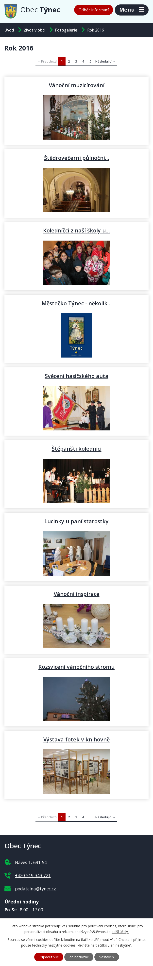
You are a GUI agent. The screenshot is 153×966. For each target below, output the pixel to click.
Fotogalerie (66, 30)
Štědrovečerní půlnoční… (76, 157)
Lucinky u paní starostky (76, 521)
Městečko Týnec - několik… (77, 303)
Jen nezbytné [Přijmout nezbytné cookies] (78, 957)
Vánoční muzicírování (76, 85)
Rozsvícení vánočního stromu (76, 666)
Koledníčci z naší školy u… (76, 230)
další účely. (120, 931)
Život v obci (34, 30)
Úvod (9, 30)
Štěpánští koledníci (77, 448)
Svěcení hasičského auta (76, 375)
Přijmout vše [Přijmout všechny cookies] (48, 957)
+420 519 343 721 (33, 875)
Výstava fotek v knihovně (76, 739)
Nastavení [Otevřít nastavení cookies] (107, 957)
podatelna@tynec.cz (35, 889)
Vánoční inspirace (77, 593)
